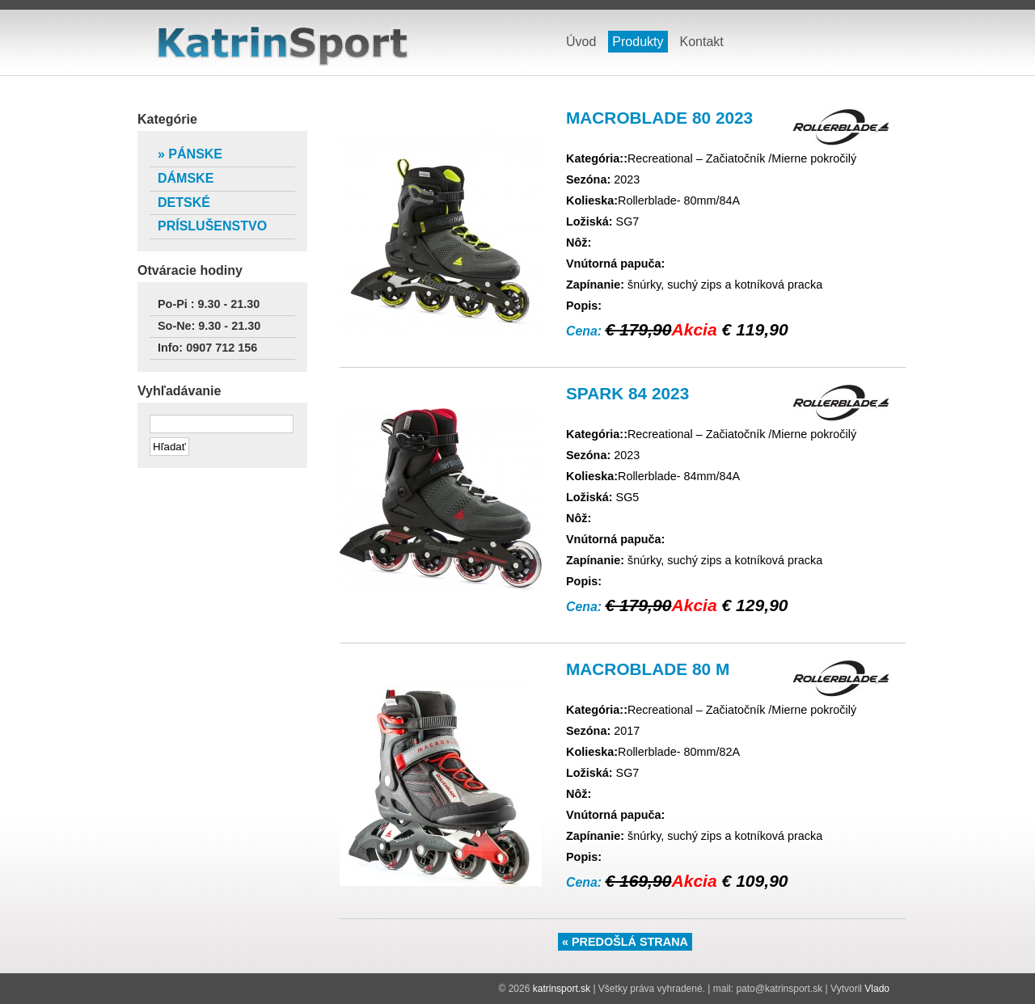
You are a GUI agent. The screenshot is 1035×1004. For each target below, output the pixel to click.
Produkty (637, 42)
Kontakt (702, 42)
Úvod (581, 42)
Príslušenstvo (212, 226)
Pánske (195, 154)
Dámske (185, 178)
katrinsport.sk (283, 47)
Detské (184, 202)
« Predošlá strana (625, 941)
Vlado (876, 988)
